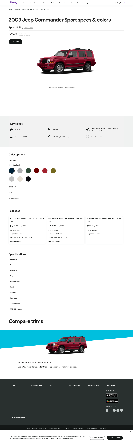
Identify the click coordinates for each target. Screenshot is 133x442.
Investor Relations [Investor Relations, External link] (55, 428)
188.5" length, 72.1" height (61, 137)
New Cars (37, 3)
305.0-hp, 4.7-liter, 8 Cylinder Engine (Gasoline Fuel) (105, 129)
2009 (37, 9)
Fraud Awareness (92, 428)
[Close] (131, 432)
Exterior (12, 160)
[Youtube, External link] (114, 410)
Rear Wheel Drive (97, 137)
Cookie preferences (96, 438)
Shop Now (15, 42)
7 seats (55, 130)
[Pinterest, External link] (121, 410)
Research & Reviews (49, 3)
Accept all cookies (115, 438)
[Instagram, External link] (117, 410)
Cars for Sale (27, 3)
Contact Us (42, 428)
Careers (66, 428)
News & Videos (63, 3)
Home (10, 9)
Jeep (23, 9)
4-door (17, 130)
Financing (85, 3)
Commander (30, 9)
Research (17, 9)
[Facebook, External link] (110, 410)
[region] (66, 436)
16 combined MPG (21, 137)
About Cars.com (32, 428)
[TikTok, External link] (107, 410)
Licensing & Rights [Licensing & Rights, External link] (78, 428)
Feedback (103, 428)
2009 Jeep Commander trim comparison (40, 367)
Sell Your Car (75, 3)
